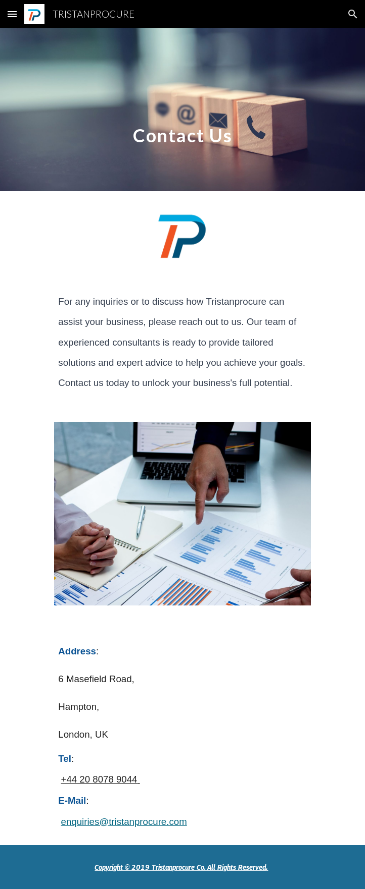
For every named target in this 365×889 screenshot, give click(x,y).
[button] (12, 14)
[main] (182, 110)
